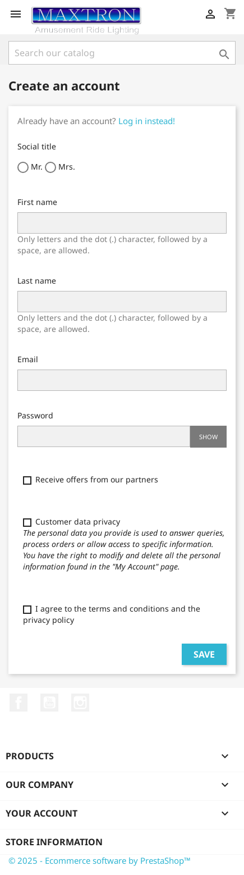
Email (27, 359)
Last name (36, 280)
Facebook (18, 703)
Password (35, 415)
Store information (54, 842)
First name (37, 202)
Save (204, 654)
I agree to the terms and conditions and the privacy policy (111, 614)
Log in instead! (146, 120)
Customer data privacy (124, 544)
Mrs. (60, 167)
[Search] (122, 53)
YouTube (49, 703)
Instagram (80, 703)
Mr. (30, 167)
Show (208, 436)
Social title (36, 146)
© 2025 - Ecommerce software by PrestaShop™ (99, 860)
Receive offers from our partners (90, 479)
